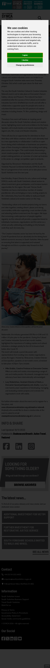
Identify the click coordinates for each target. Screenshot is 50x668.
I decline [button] (25, 60)
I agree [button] (25, 55)
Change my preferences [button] (25, 65)
